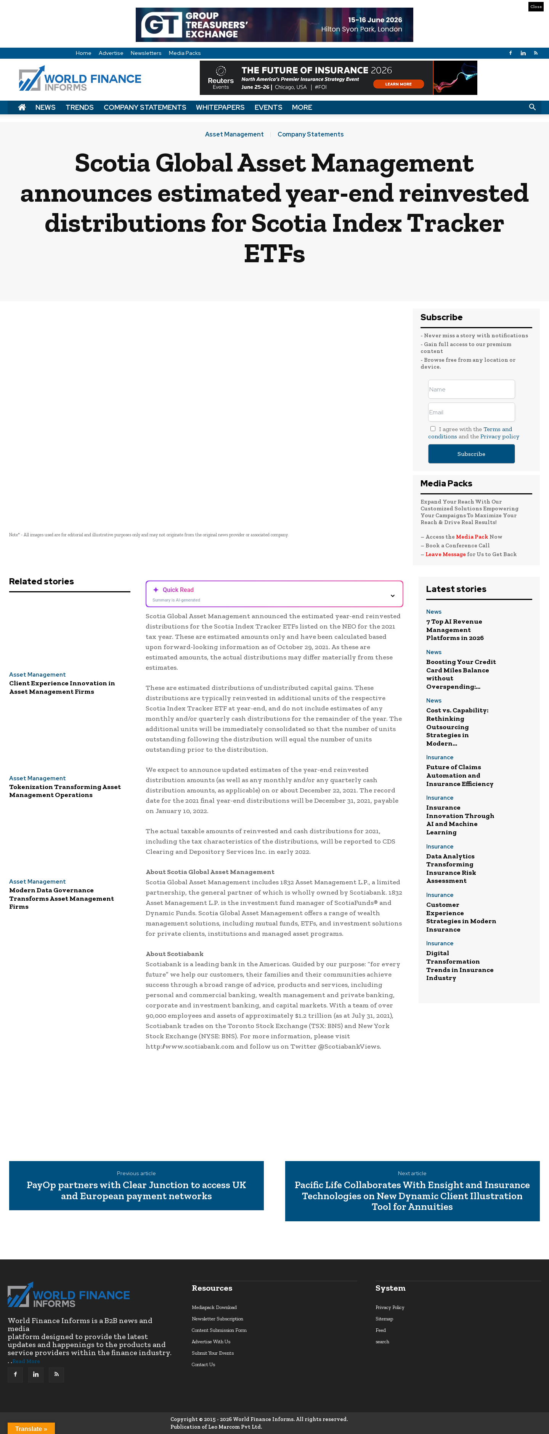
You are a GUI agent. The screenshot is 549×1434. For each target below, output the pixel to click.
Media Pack (472, 536)
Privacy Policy (390, 1307)
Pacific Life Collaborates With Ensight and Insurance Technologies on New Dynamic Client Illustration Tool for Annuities (412, 1195)
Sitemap (384, 1319)
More (302, 107)
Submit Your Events (213, 1353)
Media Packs (185, 53)
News (45, 107)
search (382, 1341)
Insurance (440, 758)
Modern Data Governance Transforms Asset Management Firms (61, 898)
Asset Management (234, 135)
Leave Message (446, 554)
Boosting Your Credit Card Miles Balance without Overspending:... (461, 674)
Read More (26, 1361)
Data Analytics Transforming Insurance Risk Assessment (451, 868)
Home (84, 53)
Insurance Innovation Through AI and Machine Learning (460, 819)
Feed (381, 1330)
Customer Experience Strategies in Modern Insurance (461, 917)
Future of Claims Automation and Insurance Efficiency (460, 775)
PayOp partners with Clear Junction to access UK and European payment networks (136, 1190)
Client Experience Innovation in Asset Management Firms (62, 687)
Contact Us (203, 1364)
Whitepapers (220, 107)
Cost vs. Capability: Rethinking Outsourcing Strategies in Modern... (457, 726)
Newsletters (146, 53)
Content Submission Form (219, 1330)
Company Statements (145, 107)
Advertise (111, 53)
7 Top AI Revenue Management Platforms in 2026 (455, 629)
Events (269, 107)
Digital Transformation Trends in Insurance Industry (460, 965)
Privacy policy (499, 436)
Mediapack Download (214, 1307)
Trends (80, 107)
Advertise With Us (211, 1341)
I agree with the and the (473, 432)
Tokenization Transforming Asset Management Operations (65, 791)
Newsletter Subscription (217, 1319)
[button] (532, 107)
